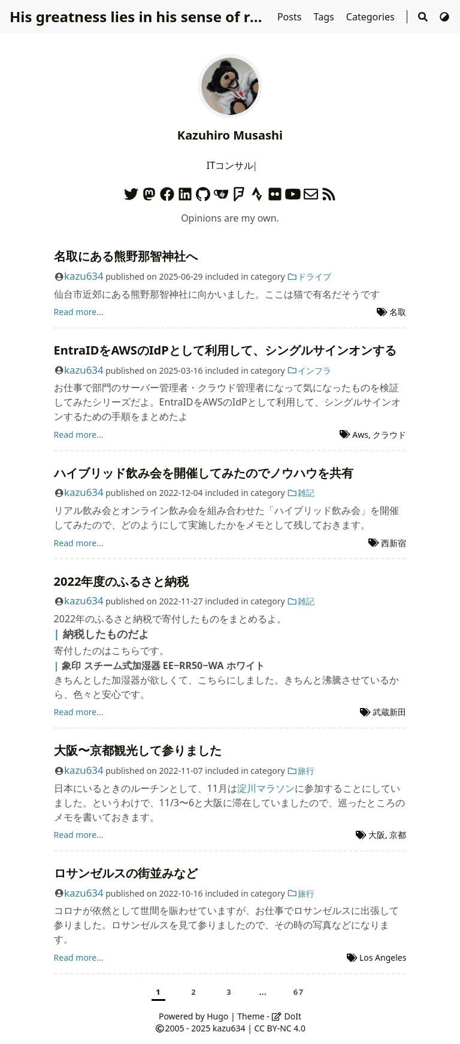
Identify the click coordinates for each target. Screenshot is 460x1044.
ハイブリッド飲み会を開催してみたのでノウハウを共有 (203, 473)
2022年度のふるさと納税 (121, 581)
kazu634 (83, 276)
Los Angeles (382, 957)
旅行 (300, 770)
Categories (371, 16)
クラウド (389, 434)
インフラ (309, 370)
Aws (360, 434)
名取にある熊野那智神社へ (126, 256)
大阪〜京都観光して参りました (138, 750)
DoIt (286, 1016)
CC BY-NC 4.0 (280, 1028)
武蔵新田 (389, 712)
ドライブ (309, 276)
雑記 (300, 492)
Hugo (217, 1016)
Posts (290, 16)
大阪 (376, 834)
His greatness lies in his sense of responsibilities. (183, 16)
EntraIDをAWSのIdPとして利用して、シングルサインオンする (225, 350)
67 (298, 991)
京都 (397, 834)
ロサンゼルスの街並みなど (126, 873)
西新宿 (393, 543)
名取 (397, 311)
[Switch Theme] (444, 17)
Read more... (79, 311)
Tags (325, 16)
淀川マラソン (266, 788)
